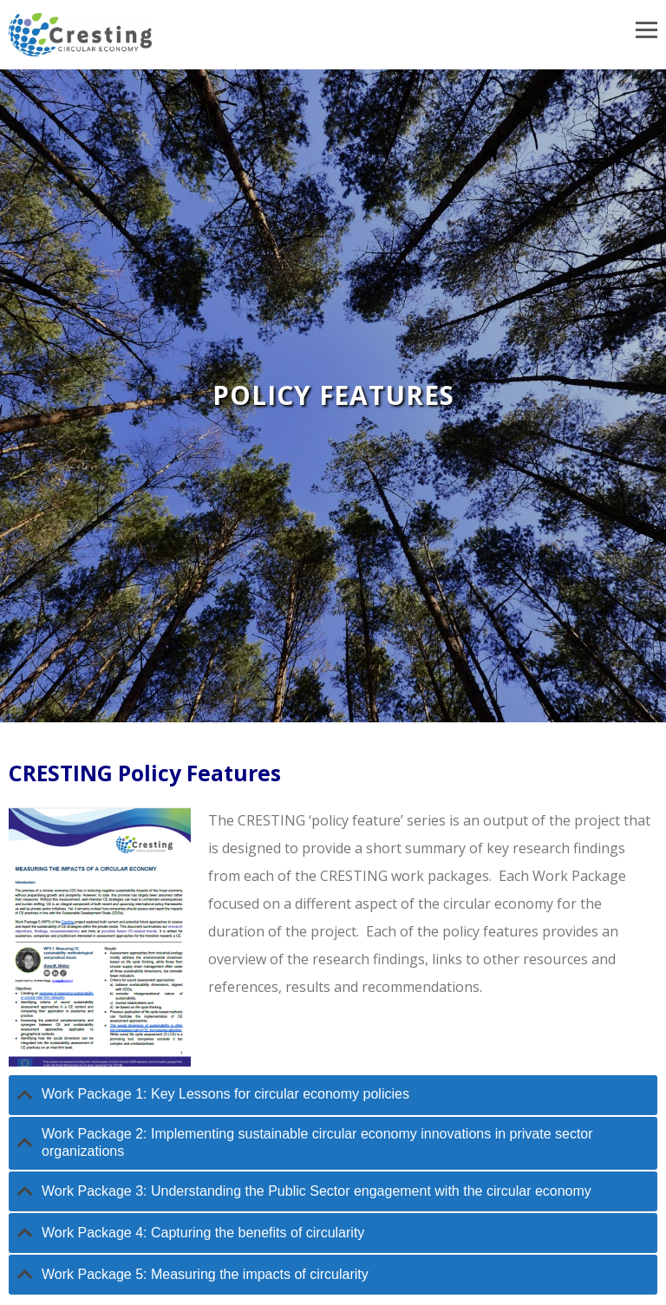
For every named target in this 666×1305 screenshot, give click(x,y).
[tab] (333, 1095)
